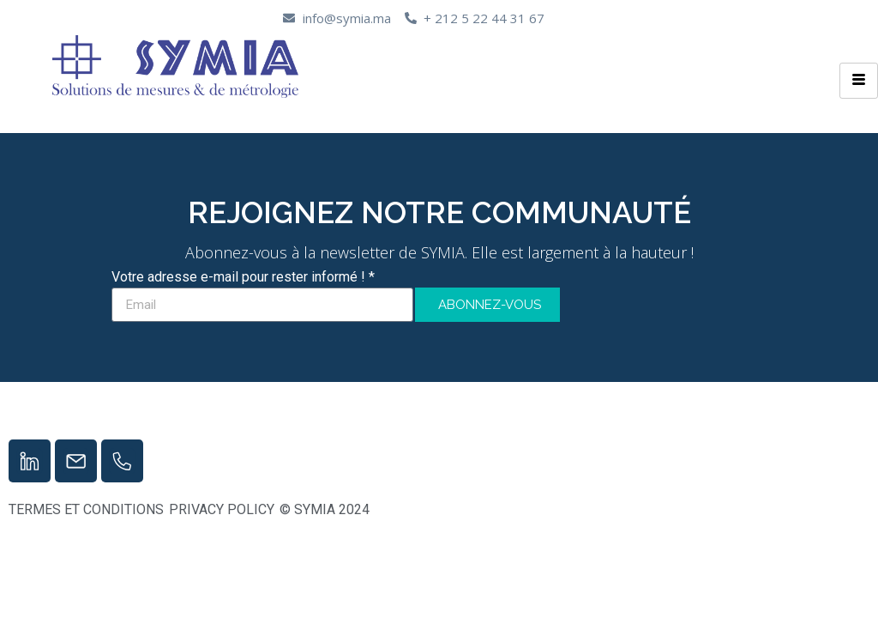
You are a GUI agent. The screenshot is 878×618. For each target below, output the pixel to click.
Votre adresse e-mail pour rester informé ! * (243, 277)
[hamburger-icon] (858, 81)
